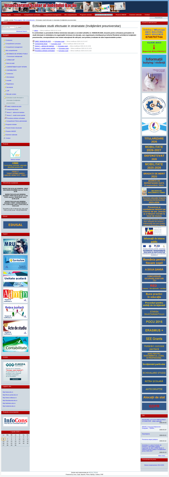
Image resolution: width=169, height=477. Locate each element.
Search (5, 23)
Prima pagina (6, 14)
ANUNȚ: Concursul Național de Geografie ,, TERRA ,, (151, 427)
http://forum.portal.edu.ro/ (10, 395)
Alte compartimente (70, 14)
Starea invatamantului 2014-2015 (154, 465)
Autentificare (158, 17)
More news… (162, 455)
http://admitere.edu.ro (9, 403)
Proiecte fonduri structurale (103, 14)
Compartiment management (52, 14)
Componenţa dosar (41, 44)
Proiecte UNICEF (121, 14)
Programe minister (86, 14)
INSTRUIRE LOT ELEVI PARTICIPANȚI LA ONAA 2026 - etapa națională (154, 420)
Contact (147, 14)
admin (36, 30)
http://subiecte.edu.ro (9, 406)
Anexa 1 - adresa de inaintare (44, 46)
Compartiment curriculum (32, 14)
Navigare (6, 35)
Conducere (17, 14)
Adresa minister (15, 159)
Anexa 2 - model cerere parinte (45, 48)
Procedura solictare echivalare (45, 51)
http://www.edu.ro (8, 392)
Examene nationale (135, 14)
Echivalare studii (59, 41)
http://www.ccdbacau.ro (10, 397)
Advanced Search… (22, 31)
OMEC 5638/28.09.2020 (43, 41)
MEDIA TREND (93, 472)
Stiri (143, 415)
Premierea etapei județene (150, 439)
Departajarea (146, 434)
